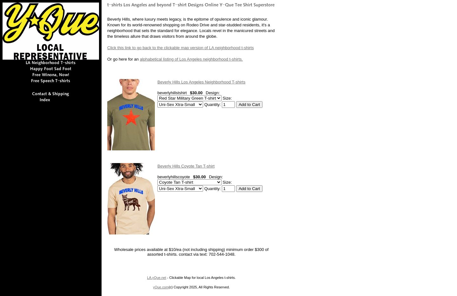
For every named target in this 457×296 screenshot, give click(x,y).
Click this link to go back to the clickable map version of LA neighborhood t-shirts (180, 47)
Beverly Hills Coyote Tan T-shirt (186, 166)
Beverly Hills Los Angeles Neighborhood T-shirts (201, 82)
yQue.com (161, 287)
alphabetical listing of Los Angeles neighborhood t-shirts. (191, 59)
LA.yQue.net (156, 278)
